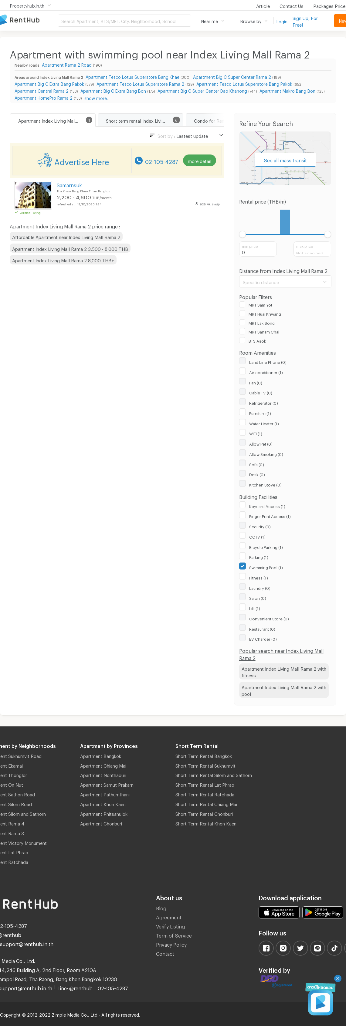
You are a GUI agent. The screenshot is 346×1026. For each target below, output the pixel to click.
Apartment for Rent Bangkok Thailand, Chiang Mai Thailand (29, 20)
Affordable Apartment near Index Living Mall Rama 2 (66, 236)
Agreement (168, 916)
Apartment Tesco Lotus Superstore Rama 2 (140, 83)
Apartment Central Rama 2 (42, 90)
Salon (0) (257, 597)
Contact (165, 953)
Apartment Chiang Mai (103, 765)
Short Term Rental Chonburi (204, 813)
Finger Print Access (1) (270, 515)
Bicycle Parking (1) (266, 546)
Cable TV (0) (260, 391)
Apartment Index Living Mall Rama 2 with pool (284, 690)
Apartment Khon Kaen (103, 803)
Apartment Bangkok (100, 755)
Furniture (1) (260, 412)
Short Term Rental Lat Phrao (204, 784)
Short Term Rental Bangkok (203, 755)
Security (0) (260, 525)
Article (263, 5)
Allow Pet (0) (261, 443)
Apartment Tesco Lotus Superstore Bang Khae (132, 76)
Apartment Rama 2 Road (67, 64)
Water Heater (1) (264, 422)
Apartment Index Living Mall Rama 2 (55, 120)
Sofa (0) (256, 463)
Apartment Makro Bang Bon (287, 90)
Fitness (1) (258, 577)
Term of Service (174, 935)
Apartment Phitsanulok (103, 813)
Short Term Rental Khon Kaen (205, 823)
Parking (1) (258, 556)
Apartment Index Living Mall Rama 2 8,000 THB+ (63, 259)
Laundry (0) (259, 587)
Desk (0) (257, 473)
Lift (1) (254, 607)
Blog (161, 907)
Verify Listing (170, 926)
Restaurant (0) (262, 628)
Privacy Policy (171, 944)
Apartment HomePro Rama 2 (44, 97)
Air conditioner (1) (266, 371)
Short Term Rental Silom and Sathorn (213, 774)
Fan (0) (255, 382)
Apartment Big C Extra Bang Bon (113, 90)
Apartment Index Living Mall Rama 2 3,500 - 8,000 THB (70, 248)
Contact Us (292, 5)
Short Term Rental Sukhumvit (205, 765)
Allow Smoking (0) (266, 453)
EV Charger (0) (263, 638)
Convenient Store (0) (269, 617)
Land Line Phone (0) (268, 361)
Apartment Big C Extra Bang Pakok (49, 83)
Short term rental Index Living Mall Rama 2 (144, 120)
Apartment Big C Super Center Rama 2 (232, 76)
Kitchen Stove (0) (265, 484)
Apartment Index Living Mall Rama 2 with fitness (284, 671)
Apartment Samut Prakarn (107, 784)
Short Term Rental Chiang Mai (206, 803)
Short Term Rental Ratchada (204, 793)
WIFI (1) (255, 432)
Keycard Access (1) (267, 505)
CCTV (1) (257, 536)
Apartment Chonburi (101, 823)
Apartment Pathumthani (105, 793)
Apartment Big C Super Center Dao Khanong (202, 90)
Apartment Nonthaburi (103, 774)
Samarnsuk (69, 184)
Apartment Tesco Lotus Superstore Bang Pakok (244, 83)
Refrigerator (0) (263, 402)
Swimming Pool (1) (266, 566)
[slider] (242, 234)
